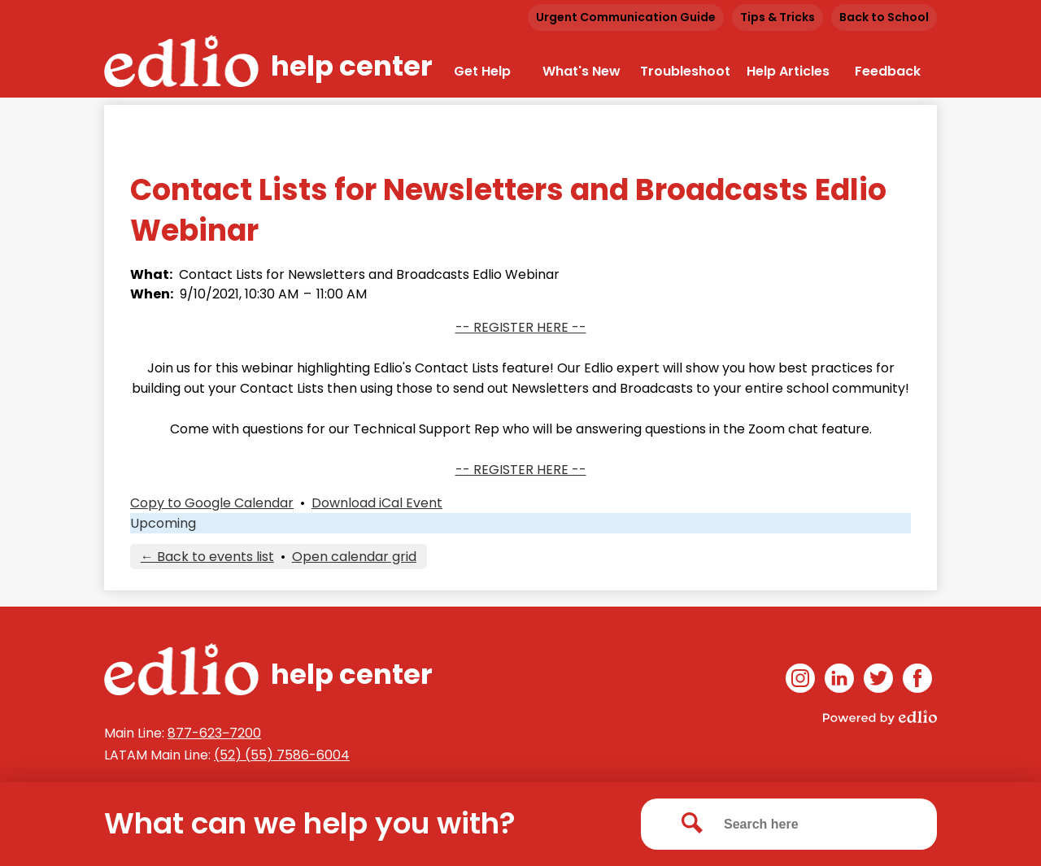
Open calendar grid (354, 556)
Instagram (800, 681)
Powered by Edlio (880, 717)
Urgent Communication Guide (626, 17)
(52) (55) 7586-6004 (282, 755)
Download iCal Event (376, 503)
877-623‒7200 (214, 733)
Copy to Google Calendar (212, 503)
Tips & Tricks (777, 17)
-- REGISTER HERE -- (520, 327)
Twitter (878, 681)
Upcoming (163, 523)
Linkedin (839, 681)
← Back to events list (207, 556)
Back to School (884, 17)
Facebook (917, 681)
